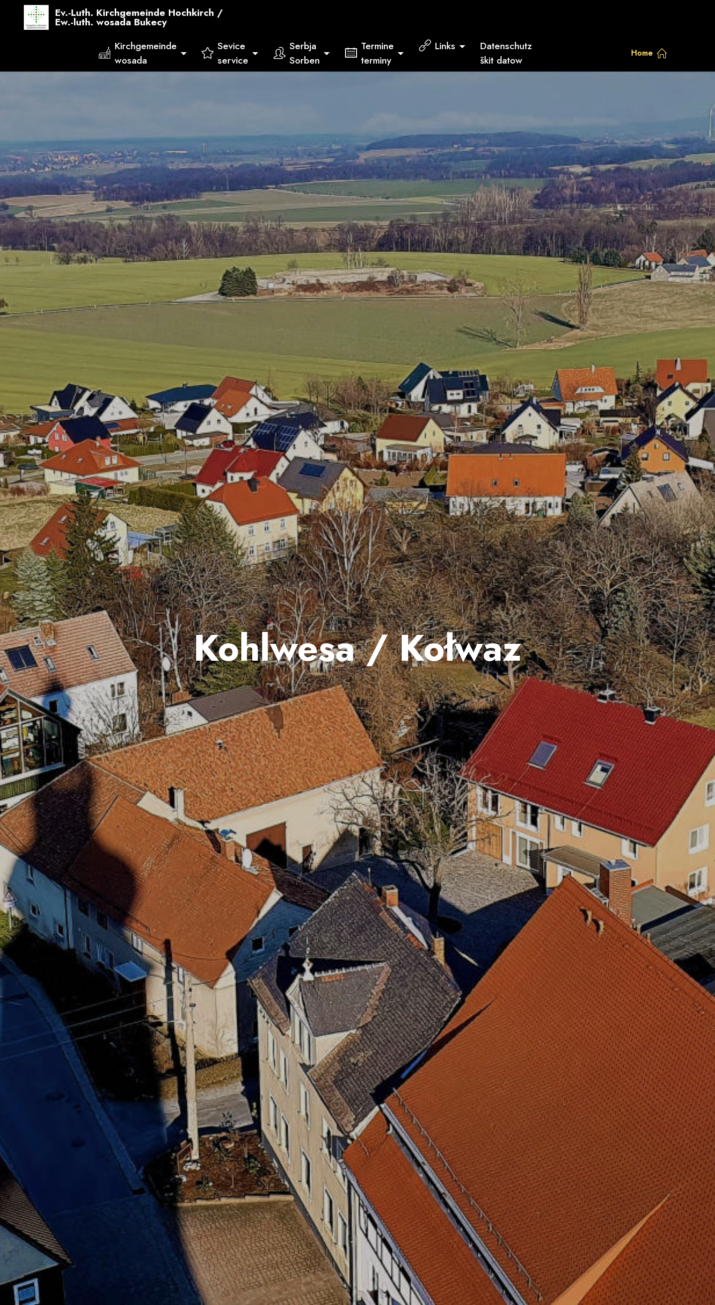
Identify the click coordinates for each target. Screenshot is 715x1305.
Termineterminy (369, 53)
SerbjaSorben (297, 53)
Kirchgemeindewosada (138, 53)
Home (649, 53)
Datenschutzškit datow (506, 53)
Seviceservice (225, 53)
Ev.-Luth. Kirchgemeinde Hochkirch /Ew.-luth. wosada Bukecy (139, 17)
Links (437, 46)
